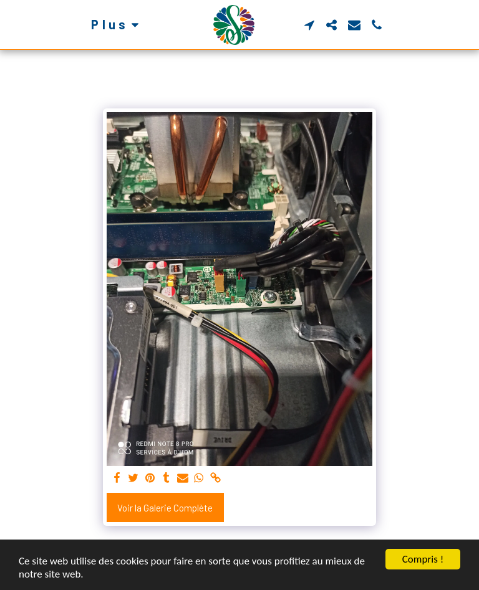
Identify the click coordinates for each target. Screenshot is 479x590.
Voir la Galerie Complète (165, 507)
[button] (309, 25)
